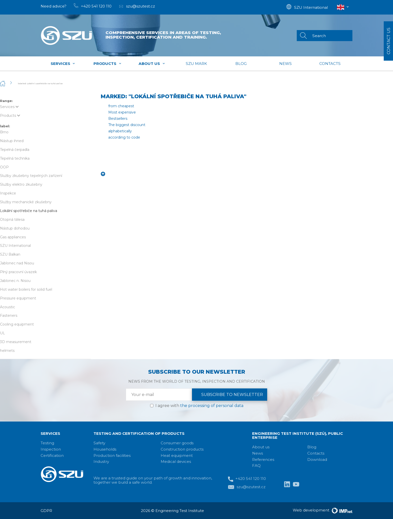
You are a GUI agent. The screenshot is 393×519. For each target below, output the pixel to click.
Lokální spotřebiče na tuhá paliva (28, 211)
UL (2, 333)
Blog (241, 63)
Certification (52, 455)
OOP (4, 167)
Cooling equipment (17, 324)
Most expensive (122, 112)
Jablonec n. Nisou (15, 280)
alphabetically (120, 131)
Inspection (51, 449)
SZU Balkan (10, 254)
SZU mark (196, 63)
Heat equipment (177, 455)
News (285, 63)
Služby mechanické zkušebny (26, 202)
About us (152, 63)
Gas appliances (13, 237)
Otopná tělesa (12, 219)
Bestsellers (117, 118)
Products (107, 63)
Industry (101, 461)
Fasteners (8, 315)
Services (63, 63)
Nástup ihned (12, 141)
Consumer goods (177, 443)
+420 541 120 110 (247, 479)
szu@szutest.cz (246, 487)
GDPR (46, 510)
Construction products (182, 449)
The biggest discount (126, 125)
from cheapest (121, 106)
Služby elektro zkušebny (21, 184)
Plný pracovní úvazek (18, 272)
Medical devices (176, 461)
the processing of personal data (211, 405)
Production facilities (112, 455)
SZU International (15, 245)
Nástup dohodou (15, 228)
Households (104, 449)
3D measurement (15, 342)
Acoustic (7, 307)
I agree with (199, 405)
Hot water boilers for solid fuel (26, 289)
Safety (99, 443)
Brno (4, 132)
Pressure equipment (18, 298)
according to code (124, 137)
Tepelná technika (15, 158)
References (263, 459)
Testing (47, 443)
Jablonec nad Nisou (17, 263)
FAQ (256, 465)
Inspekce (8, 193)
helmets (7, 350)
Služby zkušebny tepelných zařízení (31, 175)
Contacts (330, 63)
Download (317, 459)
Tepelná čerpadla (14, 149)
